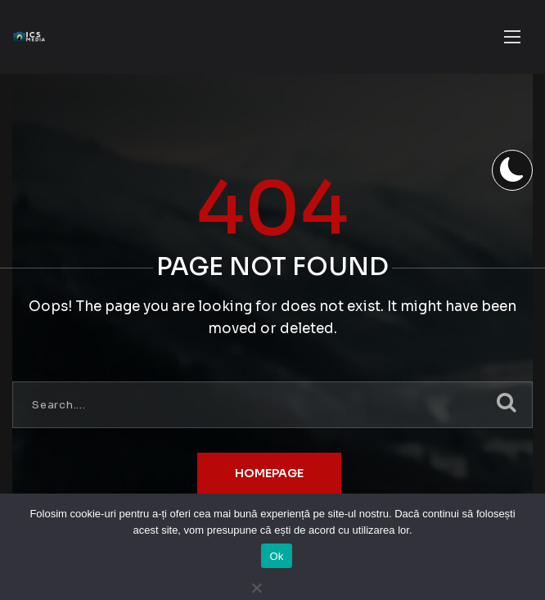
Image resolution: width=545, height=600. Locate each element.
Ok (276, 556)
